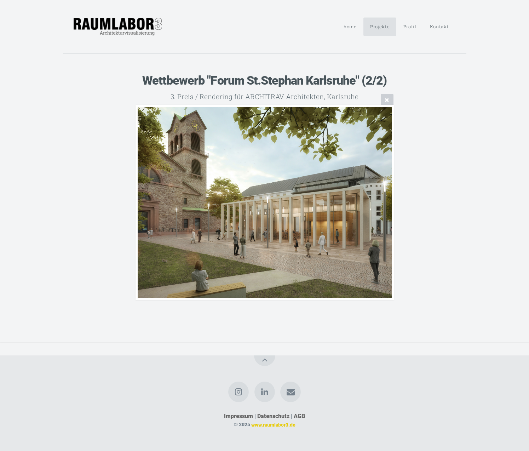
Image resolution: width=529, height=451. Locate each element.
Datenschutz (273, 416)
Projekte (380, 26)
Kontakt (439, 26)
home (350, 26)
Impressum (238, 416)
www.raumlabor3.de (273, 425)
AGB (299, 416)
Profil (409, 26)
